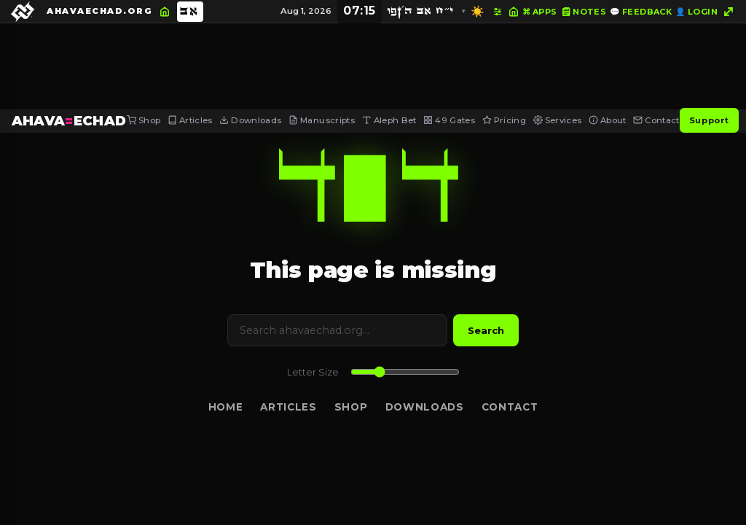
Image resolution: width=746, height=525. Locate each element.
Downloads (250, 120)
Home (225, 407)
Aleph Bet (389, 120)
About (608, 120)
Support (709, 120)
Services (557, 120)
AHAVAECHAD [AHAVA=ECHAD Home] (69, 120)
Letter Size (313, 372)
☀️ (477, 11)
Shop (143, 120)
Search (486, 330)
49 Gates (449, 120)
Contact (656, 120)
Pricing (504, 120)
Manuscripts (321, 120)
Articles (190, 120)
